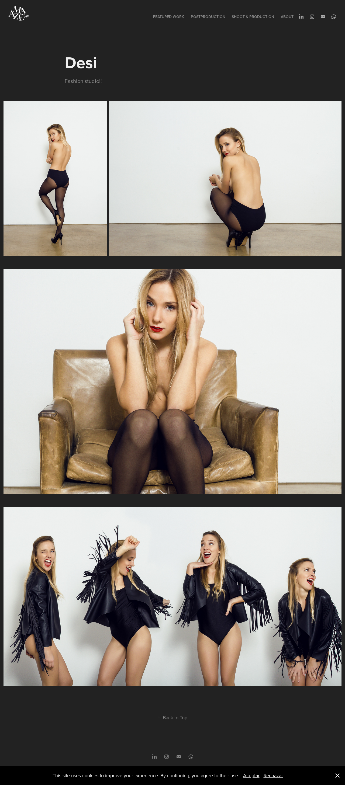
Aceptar (251, 775)
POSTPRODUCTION (208, 16)
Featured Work (168, 16)
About (287, 16)
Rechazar (273, 775)
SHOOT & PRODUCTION (253, 16)
